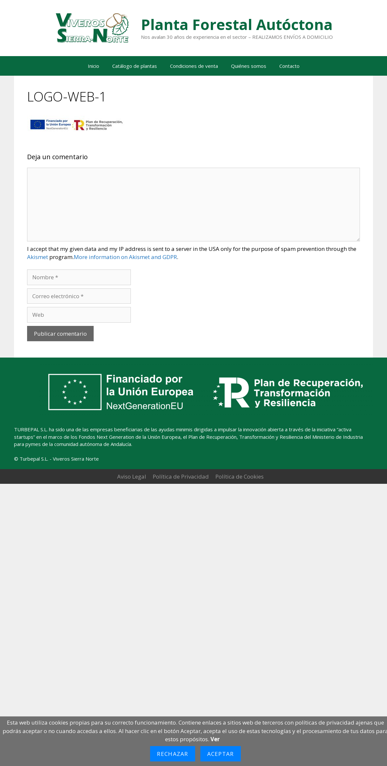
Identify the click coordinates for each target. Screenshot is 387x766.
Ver (215, 739)
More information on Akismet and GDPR (125, 257)
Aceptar (220, 754)
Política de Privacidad (181, 476)
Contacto (289, 66)
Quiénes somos (248, 66)
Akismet (37, 257)
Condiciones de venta (194, 66)
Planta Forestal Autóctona (237, 24)
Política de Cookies (239, 476)
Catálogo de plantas (134, 66)
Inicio (93, 66)
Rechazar (172, 754)
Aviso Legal (131, 476)
